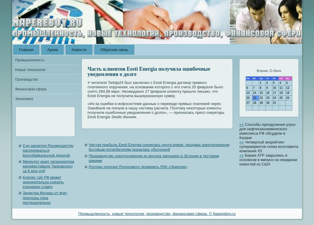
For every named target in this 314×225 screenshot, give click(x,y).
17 (274, 92)
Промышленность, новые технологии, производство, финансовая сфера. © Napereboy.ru (157, 214)
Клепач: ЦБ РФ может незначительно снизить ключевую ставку (43, 182)
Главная (26, 50)
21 (254, 97)
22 (261, 97)
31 (274, 102)
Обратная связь (114, 50)
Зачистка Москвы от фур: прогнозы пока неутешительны (45, 198)
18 (281, 92)
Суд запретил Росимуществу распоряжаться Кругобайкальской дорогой (48, 150)
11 (281, 87)
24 (274, 97)
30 (267, 102)
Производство (26, 79)
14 (254, 92)
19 (287, 92)
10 (274, 87)
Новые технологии (30, 70)
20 (248, 97)
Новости (79, 50)
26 (287, 97)
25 (281, 97)
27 (248, 102)
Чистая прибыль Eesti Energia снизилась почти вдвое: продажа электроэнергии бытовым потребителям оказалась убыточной (159, 147)
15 (261, 92)
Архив (52, 50)
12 (287, 87)
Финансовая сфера (31, 89)
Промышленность (30, 60)
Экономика (24, 99)
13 (248, 92)
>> (242, 124)
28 (254, 102)
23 (267, 97)
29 (261, 102)
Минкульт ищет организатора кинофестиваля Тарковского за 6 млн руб (48, 166)
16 (267, 92)
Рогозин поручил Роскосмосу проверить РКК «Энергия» (138, 167)
